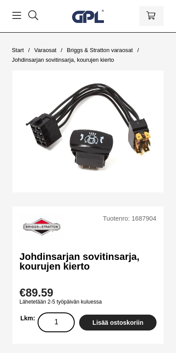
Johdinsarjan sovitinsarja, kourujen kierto (63, 59)
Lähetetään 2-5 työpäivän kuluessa (60, 302)
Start (18, 50)
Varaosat (45, 50)
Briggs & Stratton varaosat (100, 50)
